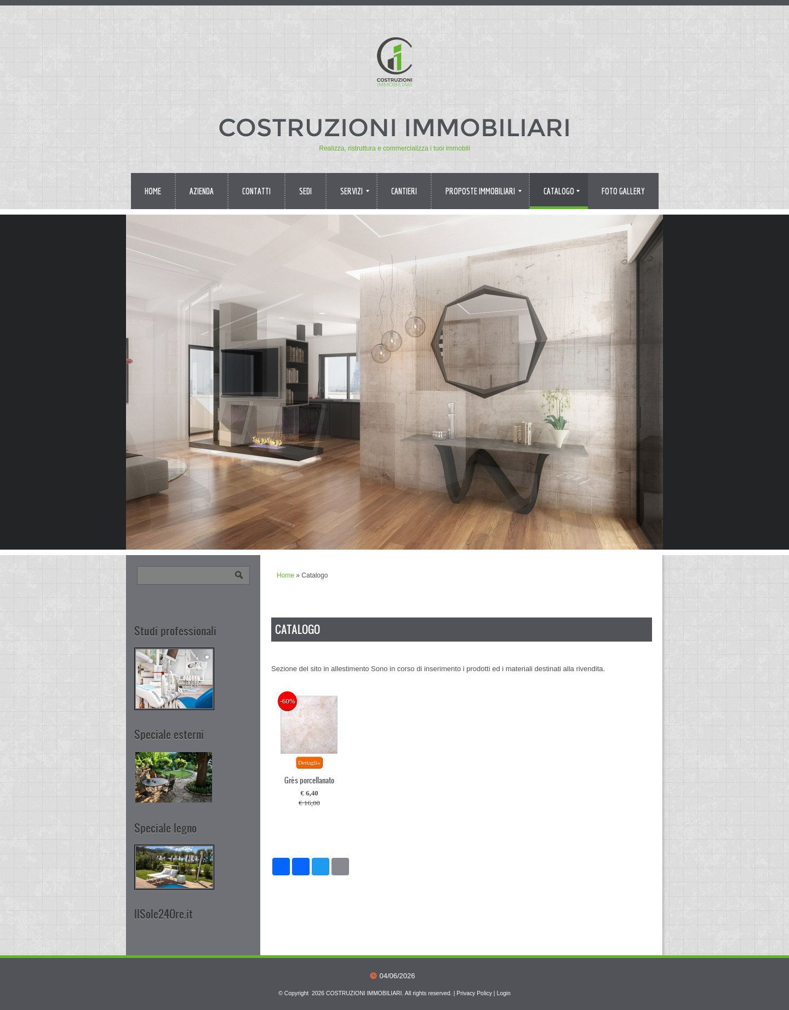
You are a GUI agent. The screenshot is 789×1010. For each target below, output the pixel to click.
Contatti (256, 191)
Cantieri (404, 191)
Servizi (354, 191)
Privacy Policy (474, 993)
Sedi (305, 191)
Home (153, 191)
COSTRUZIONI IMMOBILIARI (394, 127)
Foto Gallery (623, 191)
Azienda (202, 191)
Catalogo (562, 191)
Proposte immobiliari (483, 191)
